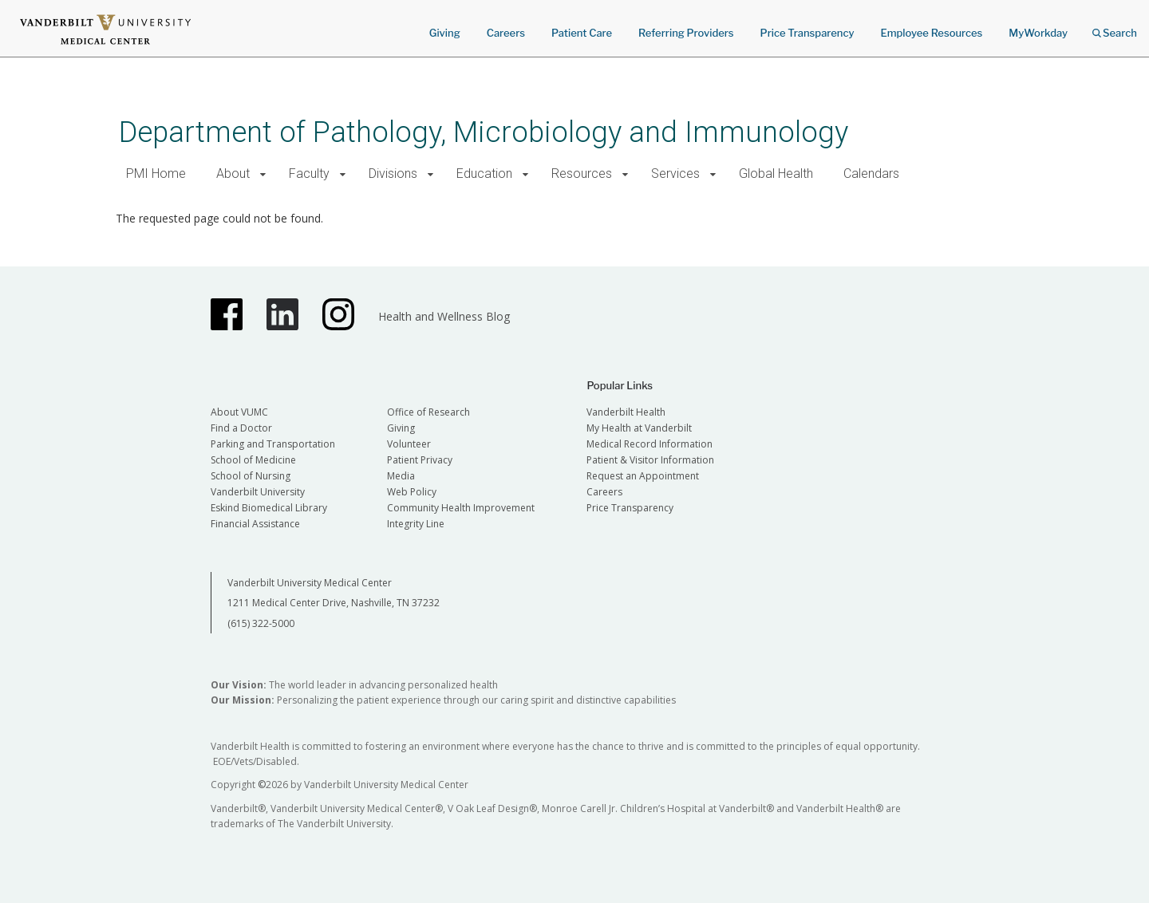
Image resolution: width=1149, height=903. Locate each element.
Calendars (871, 173)
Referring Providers (685, 32)
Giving (444, 32)
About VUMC (239, 412)
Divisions (393, 173)
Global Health (776, 173)
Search (1114, 27)
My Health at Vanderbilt (639, 428)
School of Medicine (253, 460)
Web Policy (411, 492)
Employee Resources (931, 32)
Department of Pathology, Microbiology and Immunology (483, 132)
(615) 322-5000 (260, 623)
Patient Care (581, 32)
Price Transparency (807, 32)
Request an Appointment (642, 476)
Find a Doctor (241, 428)
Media (401, 476)
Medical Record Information (649, 444)
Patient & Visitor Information (650, 460)
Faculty (309, 173)
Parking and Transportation (273, 444)
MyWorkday (1038, 32)
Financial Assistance (255, 523)
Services (675, 173)
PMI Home (156, 173)
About (233, 173)
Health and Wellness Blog (444, 316)
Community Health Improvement (461, 508)
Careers (506, 32)
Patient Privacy (419, 460)
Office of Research (428, 412)
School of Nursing (250, 476)
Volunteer (409, 444)
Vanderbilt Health (625, 412)
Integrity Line (415, 523)
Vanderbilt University (258, 492)
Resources (581, 173)
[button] (263, 174)
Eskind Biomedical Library (269, 508)
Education (484, 173)
